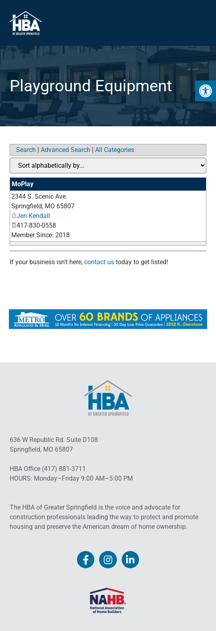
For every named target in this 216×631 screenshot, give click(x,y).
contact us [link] (99, 262)
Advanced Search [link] (65, 150)
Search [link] (26, 150)
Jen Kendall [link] (30, 216)
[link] (205, 90)
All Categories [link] (114, 150)
